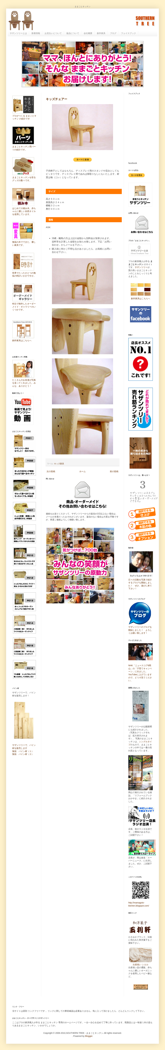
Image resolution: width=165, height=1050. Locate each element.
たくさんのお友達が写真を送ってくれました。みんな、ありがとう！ (24, 383)
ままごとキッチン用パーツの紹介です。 (24, 146)
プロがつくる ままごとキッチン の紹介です (24, 115)
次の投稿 (51, 471)
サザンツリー (141, 267)
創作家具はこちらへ (140, 298)
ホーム (82, 471)
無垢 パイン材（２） (23, 754)
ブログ (113, 33)
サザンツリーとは (18, 33)
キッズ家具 (59, 464)
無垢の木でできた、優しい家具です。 (24, 242)
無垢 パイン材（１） (23, 751)
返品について (72, 33)
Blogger (88, 1036)
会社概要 (88, 33)
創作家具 (101, 33)
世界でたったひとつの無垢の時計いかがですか (24, 273)
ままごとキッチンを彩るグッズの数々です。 (24, 177)
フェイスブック (128, 33)
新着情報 (35, 33)
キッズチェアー (56, 99)
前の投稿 (114, 471)
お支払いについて (53, 33)
